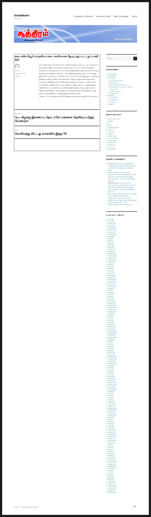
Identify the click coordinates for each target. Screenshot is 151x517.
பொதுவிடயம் (114, 93)
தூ (108, 123)
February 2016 (112, 481)
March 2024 (111, 273)
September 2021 (112, 337)
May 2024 (110, 268)
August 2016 (111, 468)
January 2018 (111, 432)
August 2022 (111, 314)
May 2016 (110, 475)
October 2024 (111, 258)
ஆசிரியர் (17, 70)
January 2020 (111, 380)
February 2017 (112, 455)
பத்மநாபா (111, 129)
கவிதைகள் (111, 95)
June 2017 (110, 447)
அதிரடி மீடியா (112, 136)
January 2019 (111, 406)
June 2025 (110, 241)
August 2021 (111, 339)
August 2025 (111, 236)
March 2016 (111, 479)
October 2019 (111, 387)
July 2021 (110, 342)
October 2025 (111, 232)
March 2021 (111, 350)
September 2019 (112, 389)
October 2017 (111, 438)
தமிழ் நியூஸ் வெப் (113, 127)
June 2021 (110, 344)
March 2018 (111, 428)
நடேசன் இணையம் (114, 119)
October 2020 (111, 361)
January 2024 (111, 277)
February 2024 (112, 275)
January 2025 (111, 251)
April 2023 (111, 296)
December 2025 (112, 228)
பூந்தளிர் (110, 121)
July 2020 (110, 367)
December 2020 (112, 357)
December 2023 (112, 279)
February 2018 (112, 430)
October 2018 (111, 412)
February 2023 (112, 301)
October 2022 (111, 309)
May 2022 (110, 320)
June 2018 (110, 421)
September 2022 (112, 311)
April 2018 (111, 425)
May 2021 (110, 346)
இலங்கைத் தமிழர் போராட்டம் (119, 84)
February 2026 (112, 223)
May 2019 (110, 397)
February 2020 (112, 378)
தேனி (109, 125)
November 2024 (112, 256)
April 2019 (111, 400)
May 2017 (110, 449)
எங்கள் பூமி (111, 144)
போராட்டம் (113, 102)
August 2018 (111, 417)
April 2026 (111, 219)
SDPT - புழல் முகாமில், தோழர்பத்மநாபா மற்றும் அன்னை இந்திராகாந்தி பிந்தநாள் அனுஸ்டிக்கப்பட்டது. (122, 196)
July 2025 (110, 238)
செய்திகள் (18, 76)
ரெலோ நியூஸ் (112, 140)
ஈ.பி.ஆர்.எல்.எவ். (113, 138)
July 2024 (110, 264)
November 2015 (112, 488)
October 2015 (111, 490)
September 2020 (112, 363)
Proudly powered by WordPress (29, 507)
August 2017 (111, 443)
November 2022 (112, 307)
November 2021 (112, 333)
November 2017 (112, 436)
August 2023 (111, 288)
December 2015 (112, 486)
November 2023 (112, 281)
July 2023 (110, 290)
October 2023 (111, 284)
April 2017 (111, 451)
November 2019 (112, 385)
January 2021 (111, 354)
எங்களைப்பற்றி (103, 16)
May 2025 (110, 243)
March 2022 (111, 324)
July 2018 (110, 419)
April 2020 (111, 374)
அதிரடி (110, 134)
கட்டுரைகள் (111, 78)
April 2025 (111, 245)
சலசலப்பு (111, 147)
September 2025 (112, 234)
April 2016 (111, 477)
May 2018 (110, 423)
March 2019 (111, 402)
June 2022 (110, 318)
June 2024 (110, 266)
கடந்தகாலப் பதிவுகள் (83, 16)
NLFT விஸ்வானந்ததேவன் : (123, 204)
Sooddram (21, 15)
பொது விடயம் (114, 100)
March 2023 (111, 299)
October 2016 (111, 464)
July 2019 (110, 393)
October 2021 (111, 335)
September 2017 (112, 440)
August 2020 (111, 365)
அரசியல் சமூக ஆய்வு (116, 80)
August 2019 (111, 391)
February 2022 (112, 327)
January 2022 (111, 329)
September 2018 (112, 415)
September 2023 (112, 286)
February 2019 (112, 404)
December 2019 (112, 382)
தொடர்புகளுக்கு (121, 16)
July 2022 (110, 316)
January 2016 (111, 483)
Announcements (112, 74)
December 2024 (112, 253)
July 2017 (110, 445)
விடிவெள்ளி (111, 142)
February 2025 (112, 249)
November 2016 (112, 462)
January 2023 (111, 303)
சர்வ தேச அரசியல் (115, 91)
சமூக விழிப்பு (114, 97)
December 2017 (112, 434)
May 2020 (110, 372)
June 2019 (110, 395)
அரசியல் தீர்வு (114, 82)
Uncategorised (112, 76)
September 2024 (112, 260)
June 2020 (110, 369)
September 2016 (112, 466)
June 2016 (110, 473)
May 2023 (110, 294)
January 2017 (111, 458)
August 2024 (111, 262)
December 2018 (112, 408)
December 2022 (112, 305)
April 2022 (111, 322)
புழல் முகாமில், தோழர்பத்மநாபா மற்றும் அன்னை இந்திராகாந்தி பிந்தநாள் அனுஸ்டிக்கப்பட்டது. (122, 200)
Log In (134, 16)
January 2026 (111, 225)
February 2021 (112, 352)
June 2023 (110, 292)
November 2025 (112, 230)
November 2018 (112, 410)
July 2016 (110, 471)
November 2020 (112, 359)
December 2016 (112, 460)
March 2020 (111, 376)
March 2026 (111, 221)
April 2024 (111, 271)
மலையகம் (111, 131)
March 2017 (111, 453)
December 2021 (112, 331)
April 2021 (111, 348)
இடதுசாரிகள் (112, 149)
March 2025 (111, 247)
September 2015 (112, 492)
